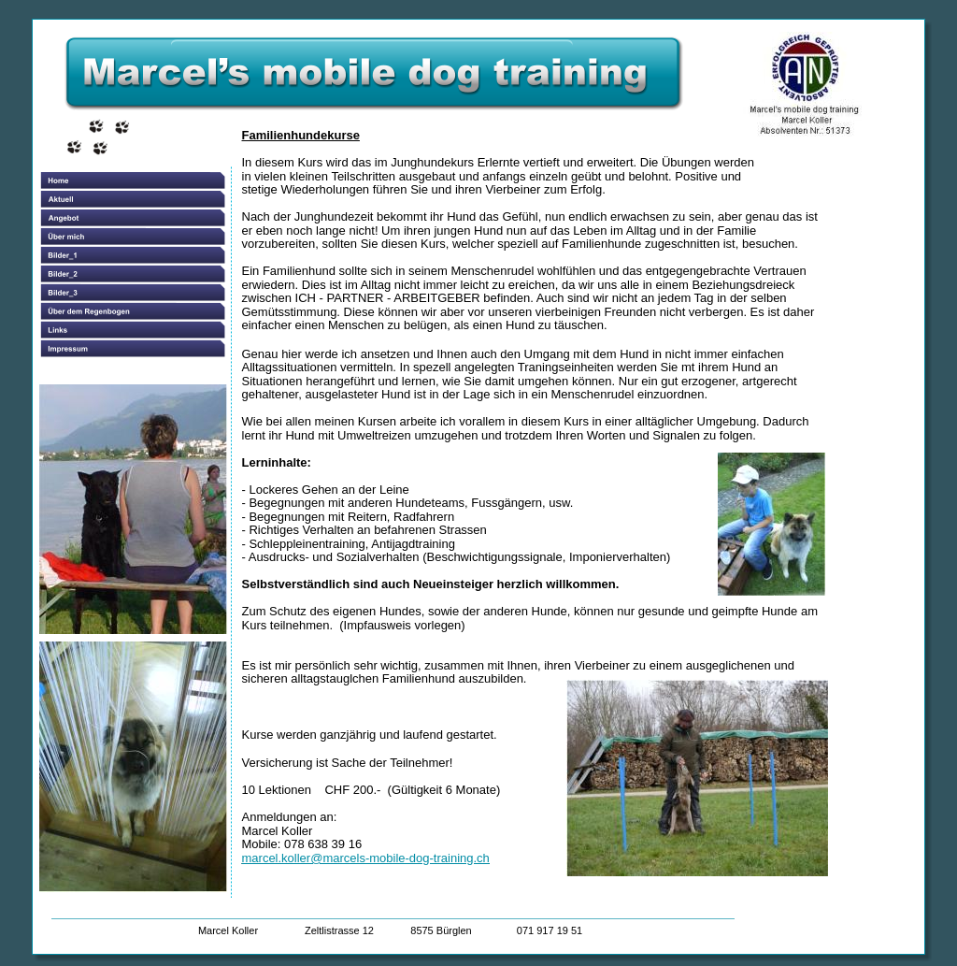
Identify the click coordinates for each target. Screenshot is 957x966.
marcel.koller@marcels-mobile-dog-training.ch (366, 858)
